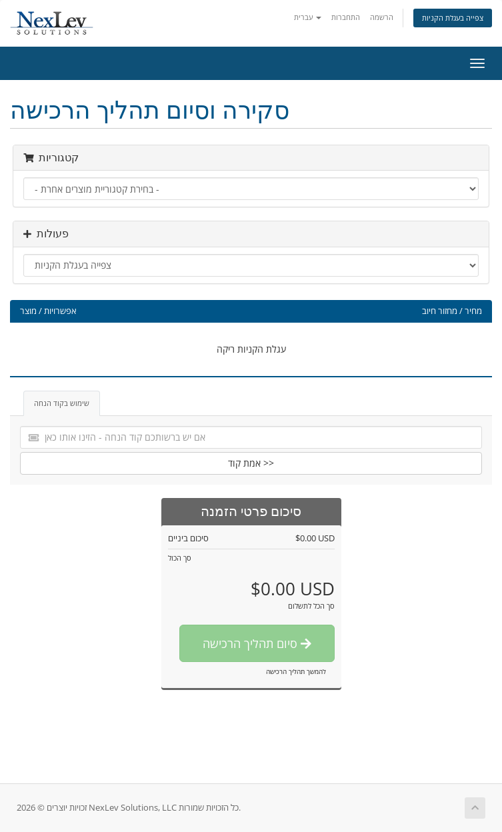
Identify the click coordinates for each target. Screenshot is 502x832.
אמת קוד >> (251, 463)
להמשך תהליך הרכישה (296, 671)
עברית (307, 17)
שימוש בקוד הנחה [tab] (61, 403)
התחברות (345, 17)
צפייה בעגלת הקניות (452, 18)
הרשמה (381, 17)
